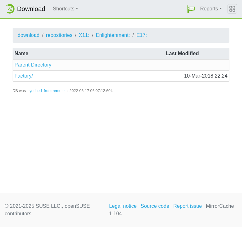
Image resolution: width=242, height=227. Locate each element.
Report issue (187, 206)
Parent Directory (32, 64)
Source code (155, 206)
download (28, 35)
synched (34, 91)
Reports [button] (209, 8)
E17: (141, 35)
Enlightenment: (113, 35)
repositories (59, 35)
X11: (84, 35)
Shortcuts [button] (64, 8)
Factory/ (23, 76)
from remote (54, 91)
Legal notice (123, 206)
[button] (191, 9)
